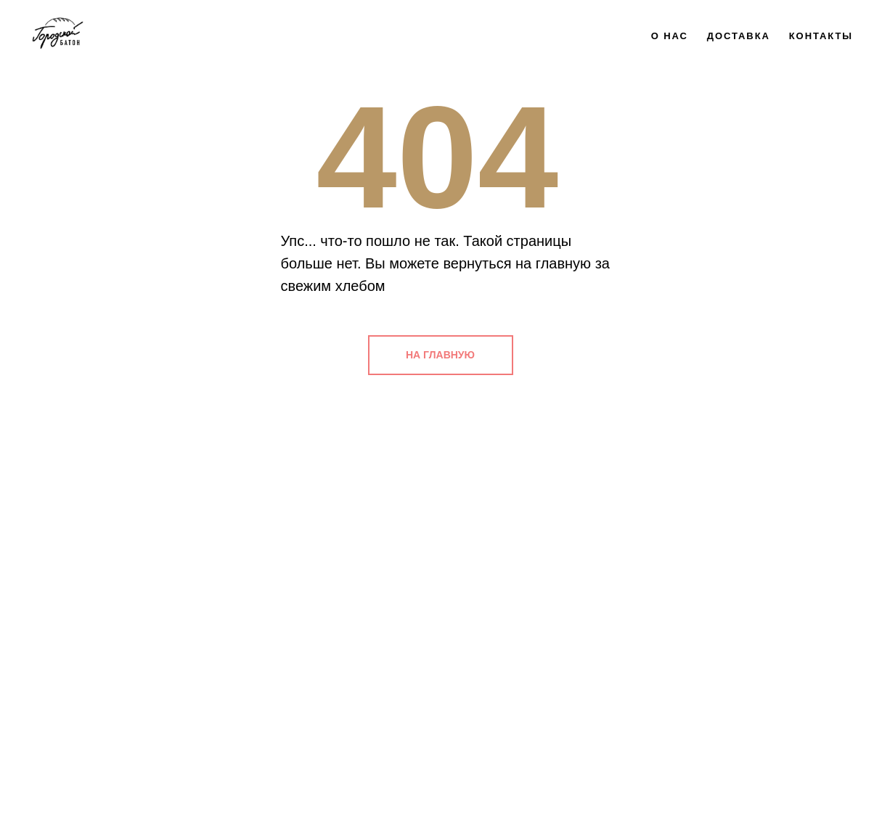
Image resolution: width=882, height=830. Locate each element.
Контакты (821, 35)
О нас (669, 35)
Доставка (738, 35)
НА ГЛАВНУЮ (440, 355)
